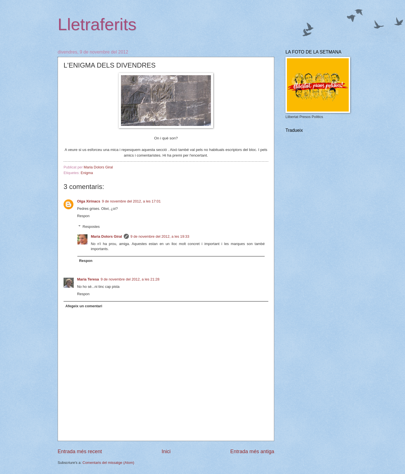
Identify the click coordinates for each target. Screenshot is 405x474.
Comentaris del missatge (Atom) (108, 462)
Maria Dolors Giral (106, 236)
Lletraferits (97, 24)
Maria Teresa (88, 279)
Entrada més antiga (252, 451)
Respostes (91, 226)
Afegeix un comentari (83, 306)
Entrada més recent (80, 451)
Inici (165, 451)
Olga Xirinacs (88, 201)
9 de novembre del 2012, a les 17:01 (131, 201)
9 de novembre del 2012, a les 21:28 (130, 279)
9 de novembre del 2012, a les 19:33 (159, 236)
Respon (83, 216)
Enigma (87, 173)
